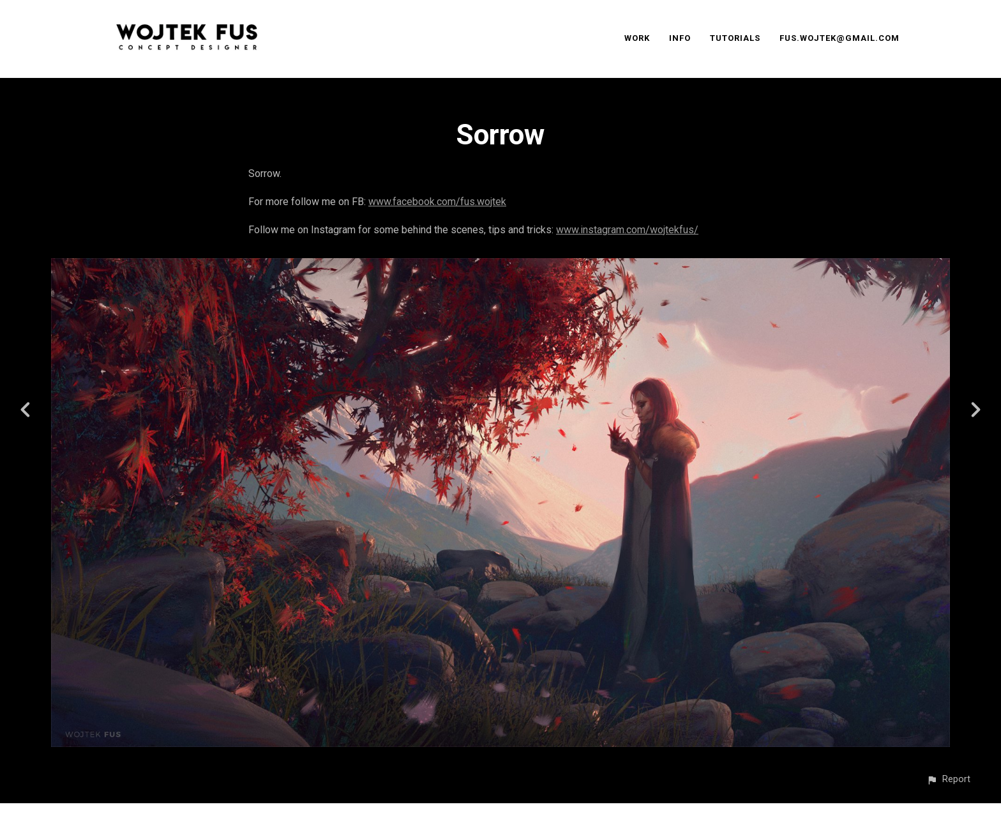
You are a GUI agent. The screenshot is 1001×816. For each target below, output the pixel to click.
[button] (948, 779)
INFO (680, 38)
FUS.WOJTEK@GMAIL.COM (839, 38)
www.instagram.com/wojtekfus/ (627, 230)
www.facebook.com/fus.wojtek (437, 202)
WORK (637, 38)
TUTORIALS (735, 38)
